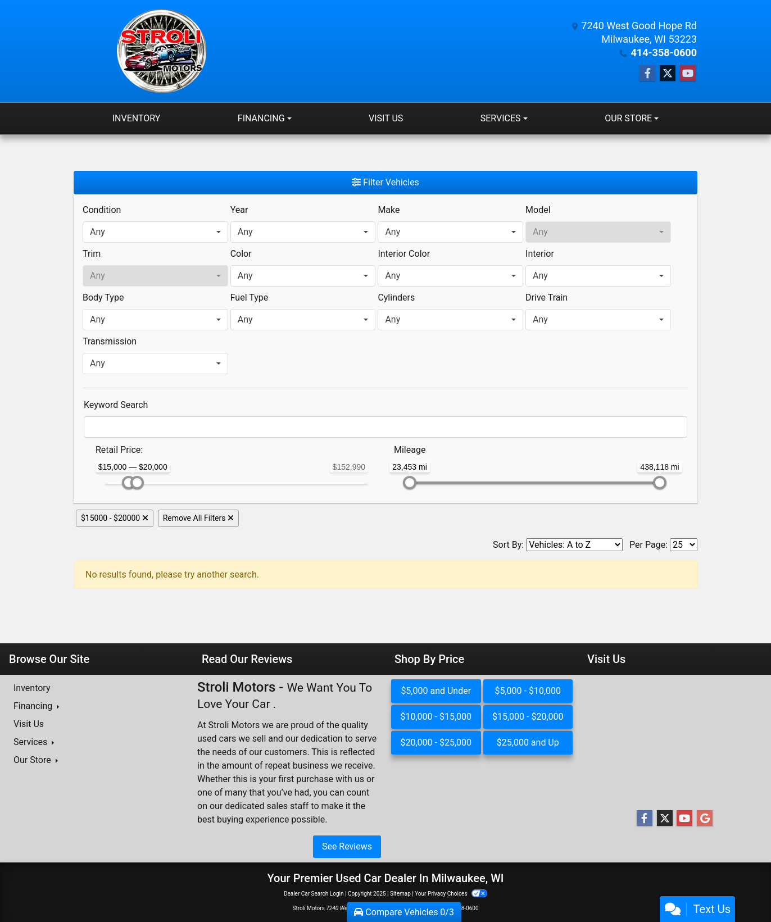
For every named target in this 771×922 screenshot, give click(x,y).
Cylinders (396, 297)
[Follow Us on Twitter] (667, 73)
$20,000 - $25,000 (435, 742)
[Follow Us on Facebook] (647, 73)
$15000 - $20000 (114, 518)
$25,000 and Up (528, 742)
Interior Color (404, 253)
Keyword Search (116, 404)
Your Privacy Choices (451, 894)
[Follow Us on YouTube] (688, 73)
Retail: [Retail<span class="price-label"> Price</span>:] (119, 449)
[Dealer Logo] (162, 51)
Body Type (103, 297)
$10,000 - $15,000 (435, 716)
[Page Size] (683, 544)
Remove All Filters (198, 518)
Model (538, 210)
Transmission (110, 341)
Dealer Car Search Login (314, 894)
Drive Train (546, 297)
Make (389, 210)
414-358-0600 (664, 52)
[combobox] (155, 232)
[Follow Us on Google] (705, 818)
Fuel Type (249, 297)
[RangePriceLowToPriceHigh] (88, 444)
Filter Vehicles (385, 182)
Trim (92, 253)
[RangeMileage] (387, 444)
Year (239, 210)
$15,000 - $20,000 (528, 716)
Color (241, 253)
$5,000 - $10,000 (528, 690)
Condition (102, 210)
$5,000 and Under (436, 690)
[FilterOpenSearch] (385, 427)
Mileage (409, 449)
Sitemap (400, 894)
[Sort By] (574, 544)
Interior (539, 253)
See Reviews (347, 846)
